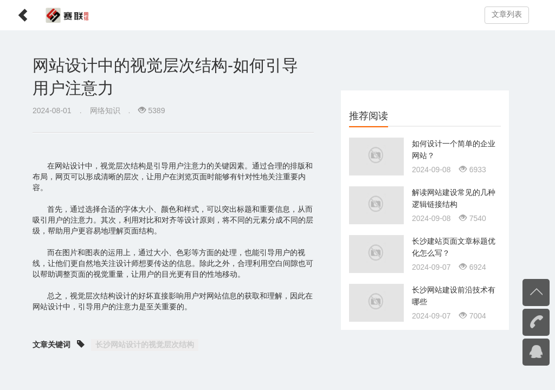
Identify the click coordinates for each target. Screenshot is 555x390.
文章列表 (507, 14)
